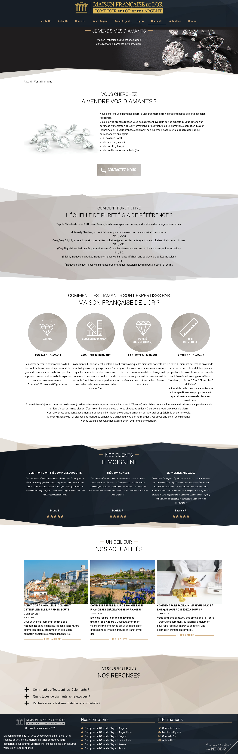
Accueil (28, 81)
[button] (119, 689)
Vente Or (46, 21)
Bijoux (140, 21)
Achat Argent (122, 21)
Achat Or (63, 21)
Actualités (175, 21)
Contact (192, 21)
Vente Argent (100, 21)
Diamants (156, 21)
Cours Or (80, 21)
